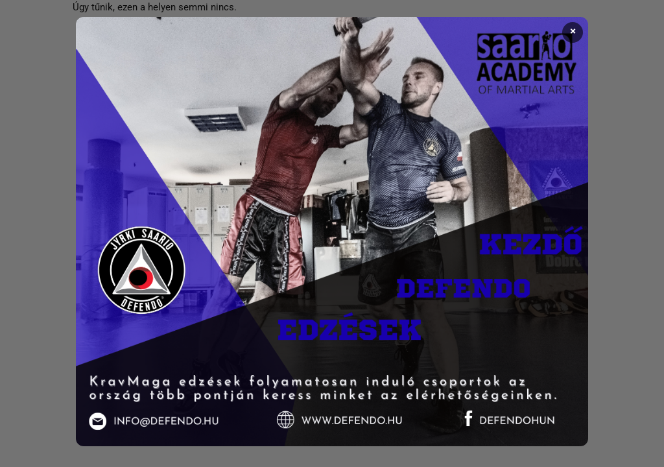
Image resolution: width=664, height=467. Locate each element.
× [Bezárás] (572, 32)
